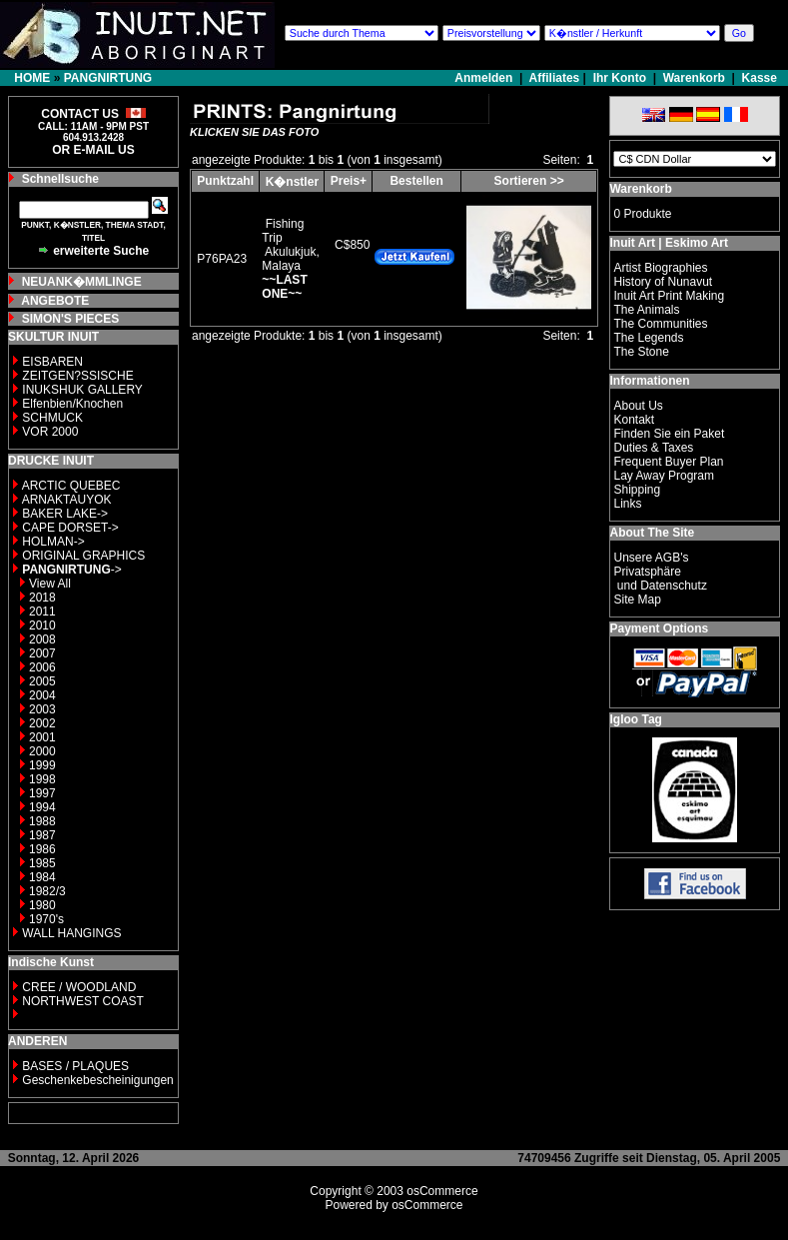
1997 (42, 793)
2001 (42, 737)
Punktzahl (225, 181)
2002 (42, 723)
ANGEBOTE (55, 301)
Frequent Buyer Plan (668, 462)
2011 (42, 612)
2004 (42, 695)
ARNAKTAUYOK (67, 500)
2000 (42, 751)
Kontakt (633, 420)
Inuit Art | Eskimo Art (668, 243)
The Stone (640, 352)
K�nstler (292, 182)
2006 (42, 667)
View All (50, 584)
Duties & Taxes (653, 448)
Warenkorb (694, 78)
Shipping (636, 490)
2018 (42, 598)
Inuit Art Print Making (668, 296)
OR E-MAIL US (93, 150)
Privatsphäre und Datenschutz (659, 579)
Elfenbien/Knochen (72, 404)
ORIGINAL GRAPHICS (83, 556)
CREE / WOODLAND (77, 987)
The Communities (660, 324)
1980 (42, 905)
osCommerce (441, 1191)
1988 (42, 821)
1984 (42, 877)
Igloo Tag (635, 719)
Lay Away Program (663, 476)
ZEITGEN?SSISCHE (77, 376)
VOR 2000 (50, 432)
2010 (42, 625)
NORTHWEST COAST (81, 1001)
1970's (46, 919)
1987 (42, 835)
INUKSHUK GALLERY (82, 390)
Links (627, 504)
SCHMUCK (52, 418)
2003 (42, 709)
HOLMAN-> (53, 542)
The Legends (648, 338)
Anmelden (484, 78)
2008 (42, 639)
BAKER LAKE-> (65, 514)
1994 (42, 807)
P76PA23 (222, 259)
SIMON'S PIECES (71, 319)
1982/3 (47, 891)
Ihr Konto (619, 78)
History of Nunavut (662, 282)
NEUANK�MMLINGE (82, 282)
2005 (42, 681)
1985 (42, 863)
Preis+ (349, 181)
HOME (32, 78)
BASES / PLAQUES (75, 1066)
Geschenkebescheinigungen (97, 1080)
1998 (42, 779)
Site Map (636, 600)
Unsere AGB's (650, 558)
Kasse (759, 78)
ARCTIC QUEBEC (71, 486)
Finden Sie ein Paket (668, 434)
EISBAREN (52, 362)
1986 (42, 849)
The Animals (646, 310)
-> (71, 570)
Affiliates (554, 78)
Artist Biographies (660, 268)
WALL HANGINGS (71, 933)
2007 (42, 653)
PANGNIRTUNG (108, 78)
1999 (42, 765)
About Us (637, 406)
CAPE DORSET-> (70, 528)
